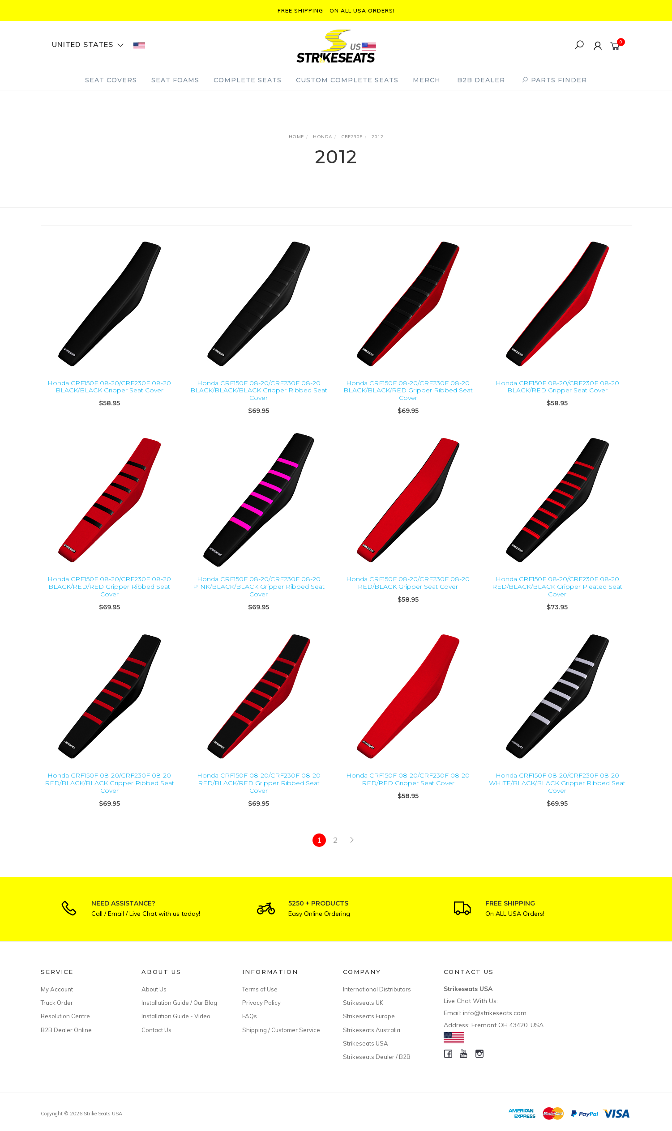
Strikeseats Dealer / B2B (377, 1056)
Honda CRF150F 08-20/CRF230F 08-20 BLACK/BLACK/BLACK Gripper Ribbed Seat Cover (258, 390)
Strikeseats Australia (371, 1029)
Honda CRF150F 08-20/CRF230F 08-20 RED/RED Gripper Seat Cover (408, 787)
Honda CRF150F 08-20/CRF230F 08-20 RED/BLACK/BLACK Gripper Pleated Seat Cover (557, 594)
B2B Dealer (481, 80)
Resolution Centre (65, 1016)
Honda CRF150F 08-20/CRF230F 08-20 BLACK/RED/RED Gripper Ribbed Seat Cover (109, 594)
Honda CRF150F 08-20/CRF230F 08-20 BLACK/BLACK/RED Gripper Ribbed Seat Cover (408, 390)
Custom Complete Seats (347, 80)
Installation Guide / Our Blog (179, 1002)
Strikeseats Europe (369, 1016)
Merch (427, 80)
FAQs (249, 1016)
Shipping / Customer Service (281, 1029)
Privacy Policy (261, 1002)
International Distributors (377, 989)
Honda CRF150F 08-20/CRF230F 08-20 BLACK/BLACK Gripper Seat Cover (109, 387)
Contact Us (156, 1029)
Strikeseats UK (363, 1002)
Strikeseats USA (365, 1043)
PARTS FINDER (554, 80)
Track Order (57, 1002)
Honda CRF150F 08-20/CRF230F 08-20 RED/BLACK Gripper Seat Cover (408, 590)
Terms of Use (260, 989)
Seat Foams (175, 80)
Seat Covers (111, 80)
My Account (57, 989)
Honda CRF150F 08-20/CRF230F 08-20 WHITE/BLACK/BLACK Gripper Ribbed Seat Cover (557, 790)
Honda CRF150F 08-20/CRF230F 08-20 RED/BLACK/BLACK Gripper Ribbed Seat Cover (109, 790)
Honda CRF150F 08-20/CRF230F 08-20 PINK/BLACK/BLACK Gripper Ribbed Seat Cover (259, 594)
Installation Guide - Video (175, 1016)
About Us (154, 989)
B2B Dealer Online (66, 1029)
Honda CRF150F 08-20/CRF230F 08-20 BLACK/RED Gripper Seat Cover (557, 387)
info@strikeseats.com (494, 1013)
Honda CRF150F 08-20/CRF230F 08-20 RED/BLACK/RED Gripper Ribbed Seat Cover (259, 790)
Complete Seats (248, 80)
